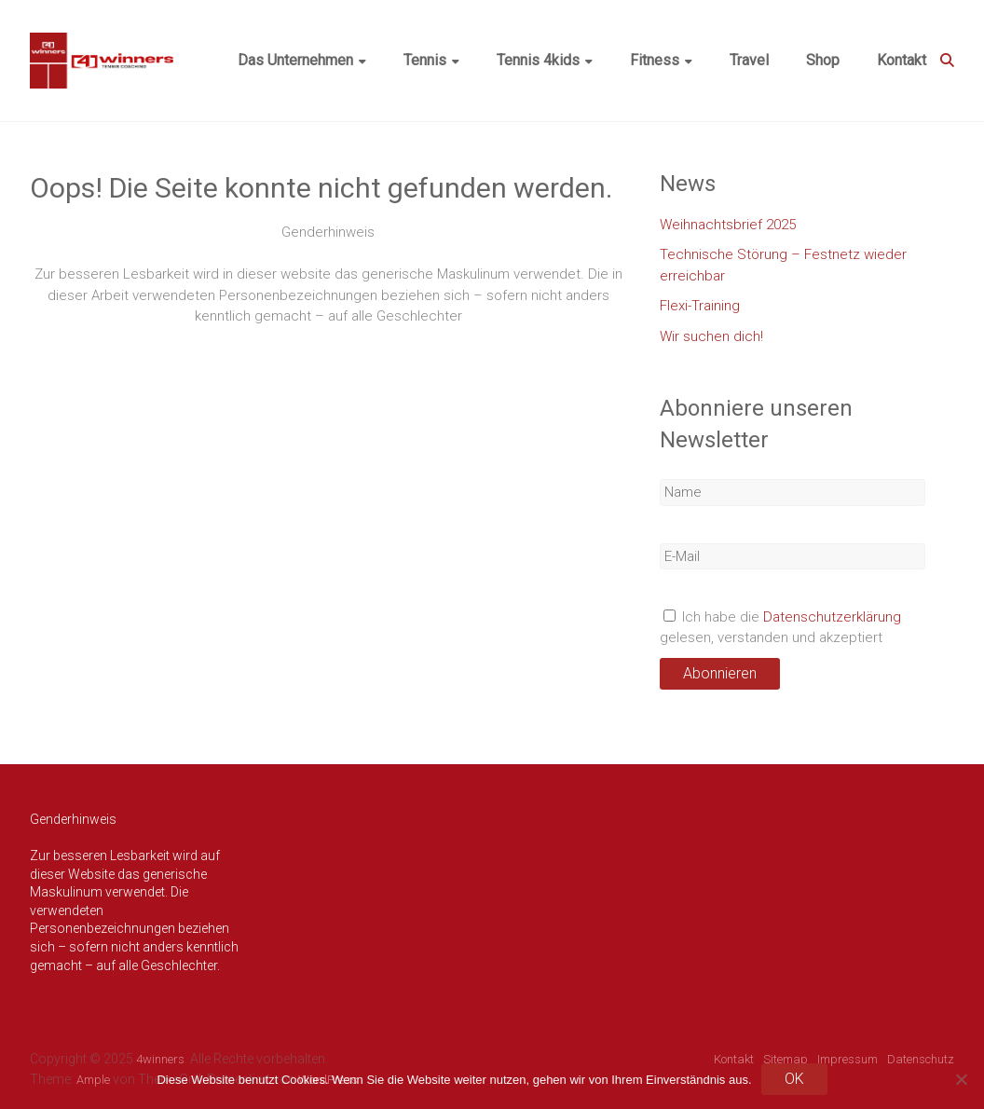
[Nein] (960, 1079)
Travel (749, 60)
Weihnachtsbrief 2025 (728, 224)
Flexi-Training (700, 305)
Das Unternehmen (295, 60)
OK (794, 1079)
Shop (823, 60)
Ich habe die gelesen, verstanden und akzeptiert (780, 628)
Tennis (424, 60)
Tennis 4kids (538, 60)
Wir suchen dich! (711, 336)
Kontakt (901, 60)
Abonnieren (720, 673)
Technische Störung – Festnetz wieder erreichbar (783, 265)
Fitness (654, 60)
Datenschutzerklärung (832, 617)
